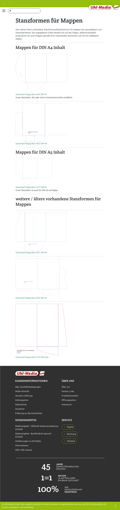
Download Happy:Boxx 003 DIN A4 (31, 298)
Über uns (66, 387)
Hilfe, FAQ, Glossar (23, 450)
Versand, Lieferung (23, 395)
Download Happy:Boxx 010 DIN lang (32, 357)
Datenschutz (21, 404)
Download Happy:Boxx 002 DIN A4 (31, 143)
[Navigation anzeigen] (4, 10)
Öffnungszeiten (69, 400)
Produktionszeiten (70, 395)
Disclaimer (20, 409)
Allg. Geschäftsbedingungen (28, 387)
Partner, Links (68, 391)
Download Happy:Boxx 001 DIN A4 (31, 252)
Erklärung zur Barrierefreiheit (28, 413)
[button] (68, 427)
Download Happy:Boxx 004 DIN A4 (31, 94)
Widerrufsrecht (22, 391)
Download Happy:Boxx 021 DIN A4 (31, 187)
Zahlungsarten (21, 400)
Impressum (67, 404)
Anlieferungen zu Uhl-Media (28, 441)
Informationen (21, 445)
